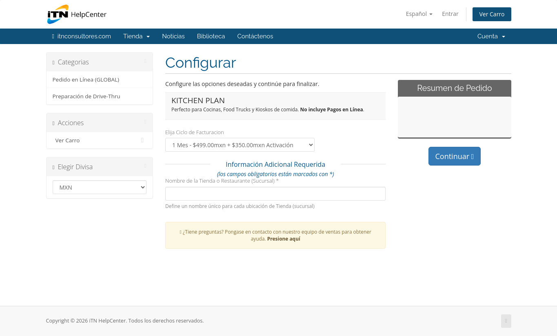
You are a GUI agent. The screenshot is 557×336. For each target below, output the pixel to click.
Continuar (454, 156)
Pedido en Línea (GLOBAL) (86, 79)
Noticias (173, 36)
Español (419, 14)
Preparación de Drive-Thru (86, 96)
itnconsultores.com (81, 36)
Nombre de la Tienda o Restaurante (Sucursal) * (222, 180)
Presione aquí (283, 238)
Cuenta (491, 36)
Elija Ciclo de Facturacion (194, 132)
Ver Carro (491, 14)
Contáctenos (255, 36)
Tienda (136, 36)
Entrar (450, 14)
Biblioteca (211, 36)
